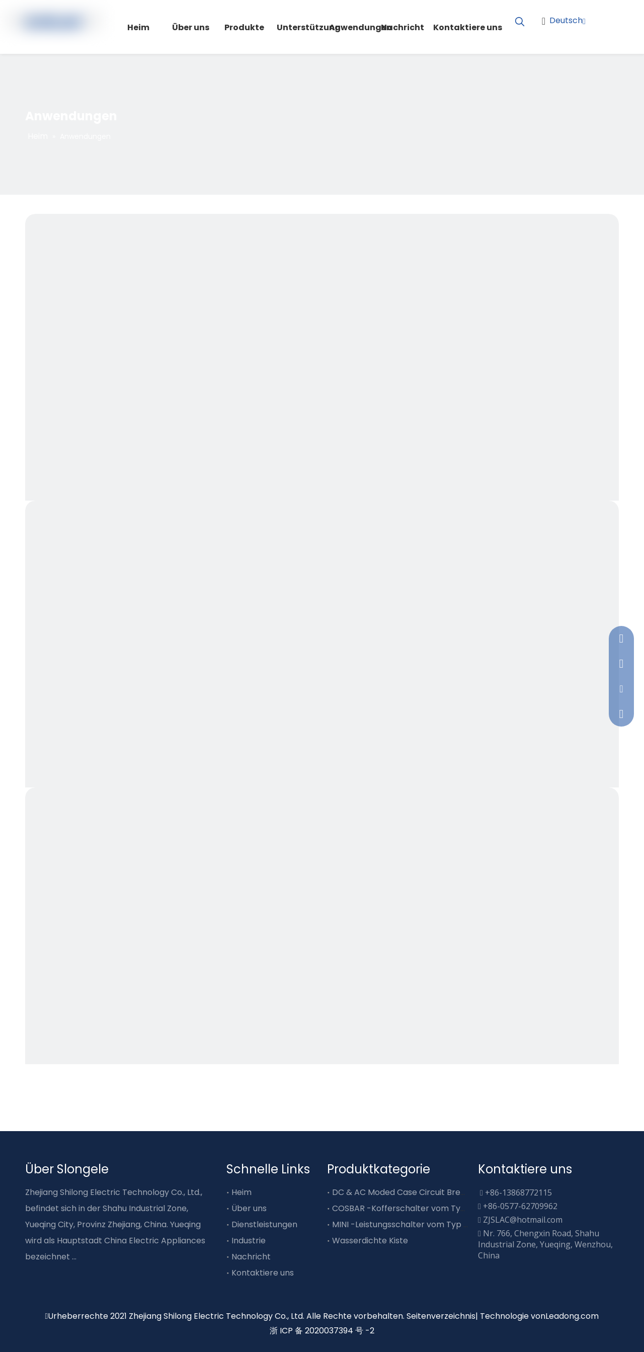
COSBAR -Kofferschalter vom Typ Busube (414, 1208)
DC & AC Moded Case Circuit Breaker (405, 1192)
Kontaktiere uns (262, 1273)
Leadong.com (572, 1316)
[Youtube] (618, 19)
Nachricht (251, 1256)
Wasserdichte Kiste (370, 1240)
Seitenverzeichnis (441, 1316)
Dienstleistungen (264, 1224)
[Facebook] (601, 19)
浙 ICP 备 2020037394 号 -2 (322, 1330)
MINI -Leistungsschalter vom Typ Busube (412, 1224)
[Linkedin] (601, 35)
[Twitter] (618, 35)
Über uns (249, 1208)
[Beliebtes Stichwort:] (520, 22)
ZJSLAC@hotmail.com (522, 1219)
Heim (241, 1192)
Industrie (248, 1240)
